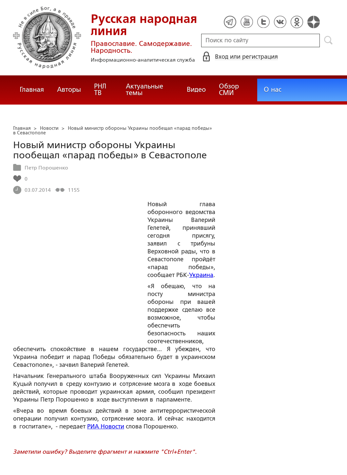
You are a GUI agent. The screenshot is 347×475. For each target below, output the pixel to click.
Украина (201, 275)
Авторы (69, 89)
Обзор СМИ (229, 89)
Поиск (328, 40)
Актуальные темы (144, 89)
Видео (196, 89)
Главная (32, 89)
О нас (272, 89)
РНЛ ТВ (100, 89)
